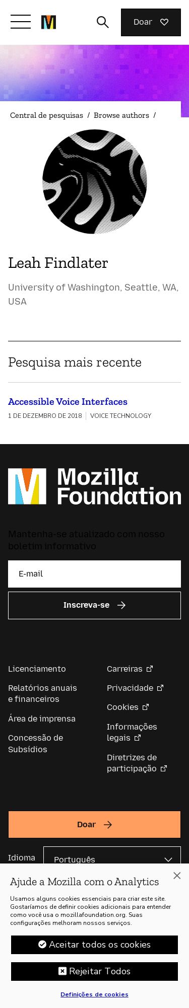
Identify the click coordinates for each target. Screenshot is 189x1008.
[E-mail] (94, 574)
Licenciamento (37, 669)
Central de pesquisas (46, 115)
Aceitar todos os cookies (100, 948)
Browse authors (121, 115)
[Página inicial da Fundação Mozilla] (48, 22)
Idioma (21, 857)
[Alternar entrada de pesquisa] (103, 22)
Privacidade (130, 688)
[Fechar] (176, 879)
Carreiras (125, 669)
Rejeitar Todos (100, 975)
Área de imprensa (42, 719)
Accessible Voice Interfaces (68, 401)
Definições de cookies (94, 998)
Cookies (123, 707)
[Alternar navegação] (20, 21)
